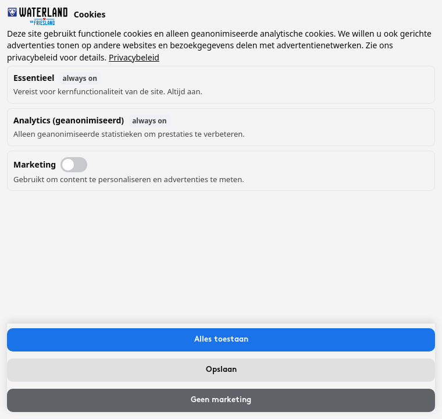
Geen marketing (221, 400)
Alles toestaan (221, 339)
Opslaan (221, 370)
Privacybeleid (134, 57)
